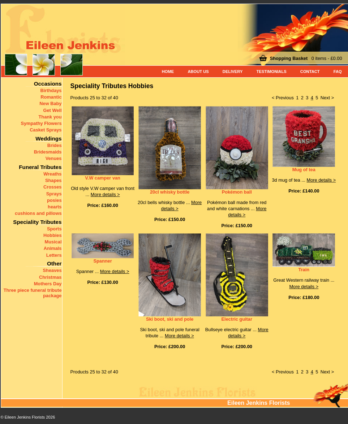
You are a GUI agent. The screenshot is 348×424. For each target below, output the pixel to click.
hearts (54, 206)
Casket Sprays (45, 130)
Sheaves (52, 270)
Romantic (50, 97)
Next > (327, 97)
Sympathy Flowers (41, 123)
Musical (53, 242)
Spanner (102, 261)
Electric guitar (237, 319)
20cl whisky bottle (170, 192)
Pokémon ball (237, 192)
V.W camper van (102, 178)
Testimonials (271, 71)
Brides (54, 145)
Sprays (54, 193)
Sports (54, 229)
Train (304, 269)
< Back (10, 418)
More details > (105, 194)
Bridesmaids (48, 152)
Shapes (53, 180)
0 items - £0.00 (306, 58)
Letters (54, 255)
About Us (198, 71)
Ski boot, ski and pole (170, 319)
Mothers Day (48, 283)
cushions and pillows (38, 213)
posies (54, 200)
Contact (310, 71)
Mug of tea (303, 169)
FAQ (338, 71)
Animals (53, 248)
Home (168, 71)
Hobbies (52, 235)
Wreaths (52, 174)
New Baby (50, 103)
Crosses (52, 187)
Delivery (233, 71)
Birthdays (50, 90)
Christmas (50, 277)
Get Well (52, 110)
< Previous (283, 97)
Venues (54, 158)
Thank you (50, 117)
